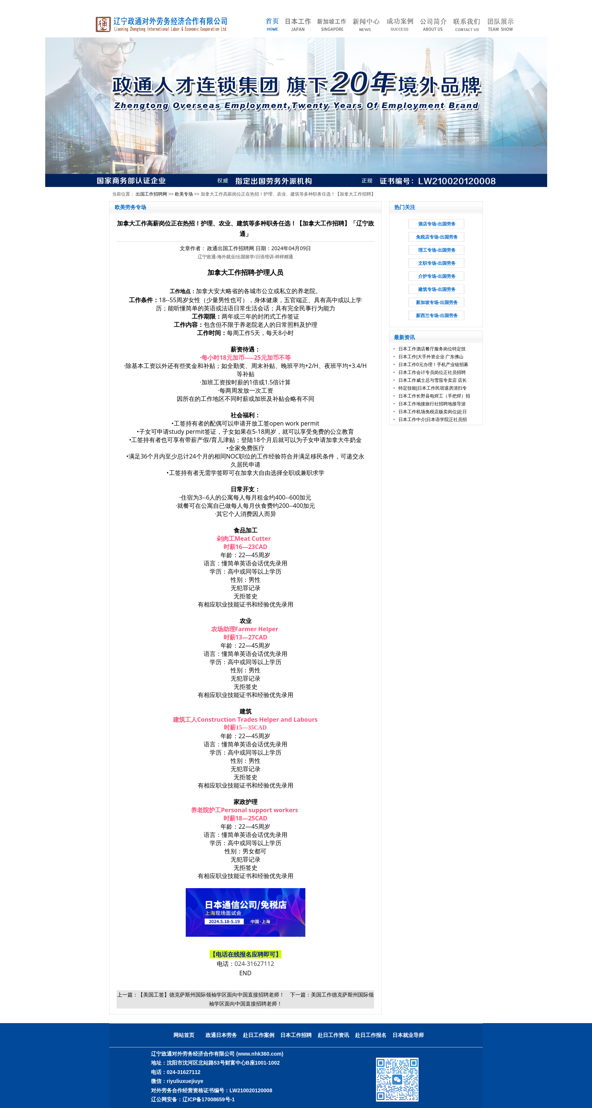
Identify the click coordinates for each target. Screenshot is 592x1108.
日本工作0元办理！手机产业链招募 (433, 364)
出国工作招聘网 (151, 194)
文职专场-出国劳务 (437, 263)
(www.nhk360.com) (259, 1054)
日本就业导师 (408, 1035)
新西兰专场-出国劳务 (437, 315)
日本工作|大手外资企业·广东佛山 (430, 356)
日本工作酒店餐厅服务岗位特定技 (432, 349)
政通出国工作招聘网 (230, 248)
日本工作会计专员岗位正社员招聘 (432, 372)
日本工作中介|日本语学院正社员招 (432, 419)
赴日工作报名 (370, 1035)
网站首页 (183, 1035)
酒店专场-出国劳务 (437, 224)
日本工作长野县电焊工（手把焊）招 (434, 396)
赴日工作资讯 (333, 1035)
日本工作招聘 (296, 1035)
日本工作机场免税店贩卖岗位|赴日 (432, 411)
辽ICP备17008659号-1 (208, 1099)
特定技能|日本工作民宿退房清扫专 (432, 388)
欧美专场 (184, 194)
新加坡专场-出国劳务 (437, 302)
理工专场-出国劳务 (437, 250)
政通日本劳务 (221, 1035)
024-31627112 (254, 964)
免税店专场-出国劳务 (437, 237)
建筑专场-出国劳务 (437, 289)
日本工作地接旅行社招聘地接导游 (432, 403)
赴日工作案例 (258, 1035)
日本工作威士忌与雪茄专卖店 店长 (432, 380)
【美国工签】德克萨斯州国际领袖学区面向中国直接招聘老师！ (211, 994)
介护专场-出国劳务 (437, 276)
